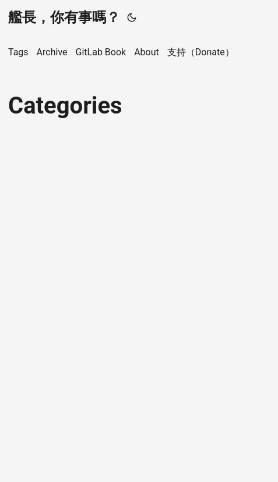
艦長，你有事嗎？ (64, 17)
